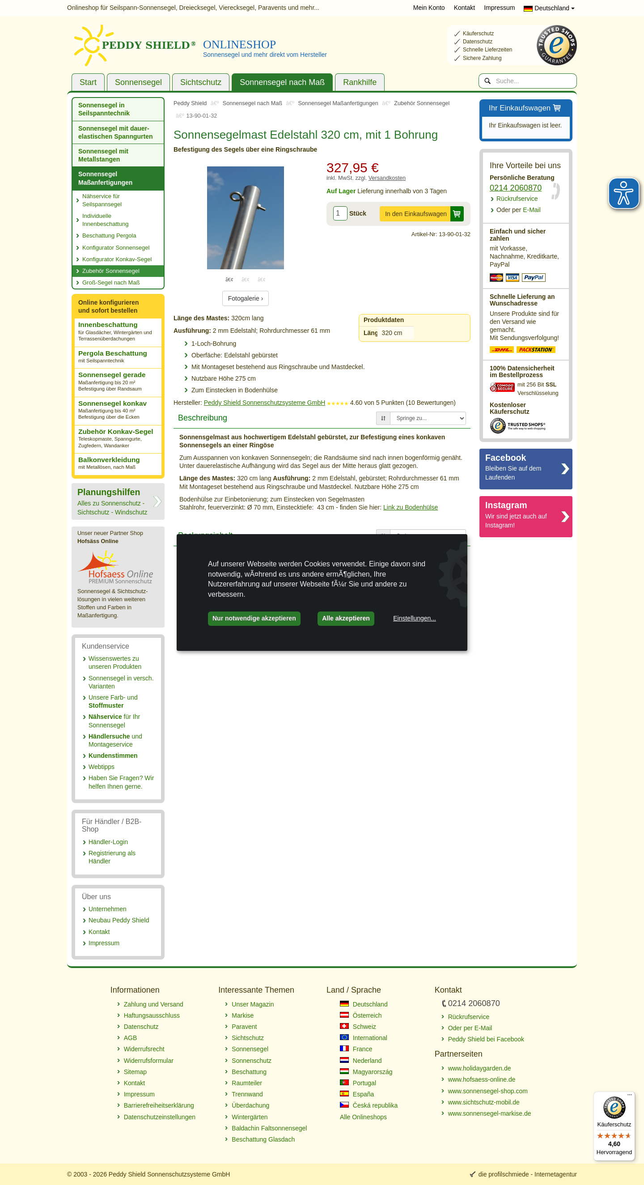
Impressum (499, 7)
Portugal (358, 1083)
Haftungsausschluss (152, 1015)
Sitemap (135, 1071)
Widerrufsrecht (144, 1049)
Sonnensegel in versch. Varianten (121, 682)
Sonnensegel (138, 82)
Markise (243, 1015)
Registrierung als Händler (112, 857)
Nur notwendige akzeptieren (254, 618)
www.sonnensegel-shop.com (488, 1091)
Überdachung (250, 1105)
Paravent (244, 1026)
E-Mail (518, 209)
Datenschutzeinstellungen (159, 1117)
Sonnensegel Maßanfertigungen (105, 178)
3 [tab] (261, 279)
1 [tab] (229, 279)
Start (88, 82)
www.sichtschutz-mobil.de (484, 1102)
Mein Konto (429, 7)
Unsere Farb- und (113, 701)
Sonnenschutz (251, 1060)
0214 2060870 (516, 187)
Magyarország (366, 1071)
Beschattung (249, 1071)
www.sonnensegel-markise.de (489, 1113)
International (363, 1037)
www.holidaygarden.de (479, 1068)
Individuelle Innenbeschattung (105, 219)
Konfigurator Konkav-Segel (117, 259)
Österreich (360, 1015)
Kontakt (464, 7)
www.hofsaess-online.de (482, 1079)
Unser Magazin (253, 1004)
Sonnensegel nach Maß (282, 82)
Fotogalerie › (245, 298)
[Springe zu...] (428, 418)
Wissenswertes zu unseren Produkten (115, 662)
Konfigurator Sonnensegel (115, 247)
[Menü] (629, 1097)
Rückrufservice (517, 198)
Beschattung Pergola (109, 235)
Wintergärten (249, 1117)
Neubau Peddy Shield (119, 920)
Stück (357, 213)
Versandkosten (387, 178)
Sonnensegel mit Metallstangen (103, 155)
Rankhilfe (360, 82)
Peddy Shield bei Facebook (486, 1039)
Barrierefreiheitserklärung (159, 1105)
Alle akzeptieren (346, 618)
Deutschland (549, 8)
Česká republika (369, 1105)
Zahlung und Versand (153, 1004)
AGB (130, 1037)
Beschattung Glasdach (263, 1139)
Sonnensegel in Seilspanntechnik (104, 109)
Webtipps (101, 766)
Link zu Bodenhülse (410, 507)
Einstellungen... (414, 618)
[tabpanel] (246, 217)
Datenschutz (141, 1026)
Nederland (361, 1060)
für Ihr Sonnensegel (114, 720)
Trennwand (247, 1094)
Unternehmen (108, 909)
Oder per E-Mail (470, 1028)
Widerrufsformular (149, 1060)
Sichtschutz (200, 82)
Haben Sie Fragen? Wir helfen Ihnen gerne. (121, 782)
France (356, 1049)
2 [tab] (245, 279)
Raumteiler (247, 1083)
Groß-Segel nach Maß (111, 282)
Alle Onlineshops (363, 1117)
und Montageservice (115, 740)
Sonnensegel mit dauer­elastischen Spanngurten (115, 132)
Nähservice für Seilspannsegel (102, 200)
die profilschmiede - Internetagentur (528, 1174)
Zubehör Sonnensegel (111, 271)
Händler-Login (108, 841)
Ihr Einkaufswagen (525, 108)
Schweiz (358, 1026)
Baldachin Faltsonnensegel (269, 1128)
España (357, 1094)
